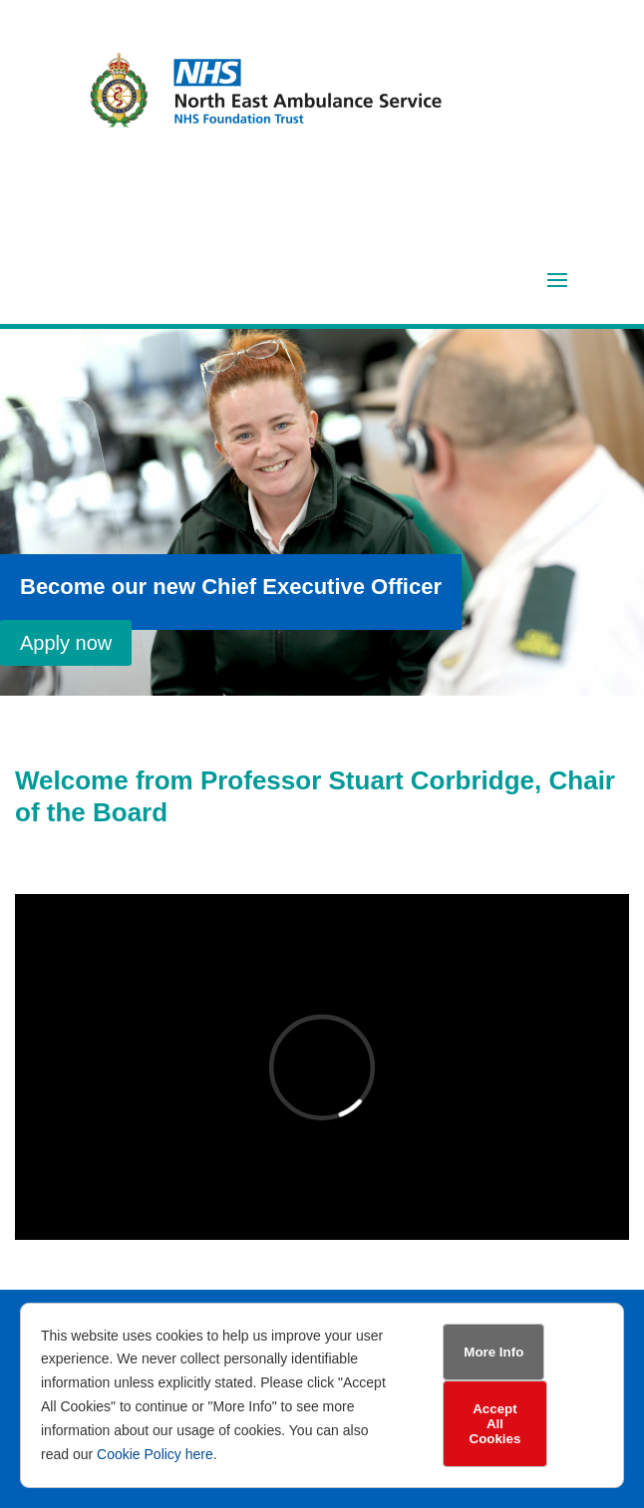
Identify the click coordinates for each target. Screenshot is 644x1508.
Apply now (66, 643)
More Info (493, 1352)
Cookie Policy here (155, 1454)
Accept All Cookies (495, 1423)
